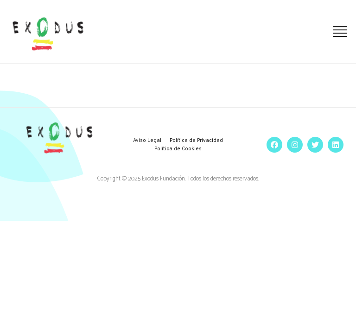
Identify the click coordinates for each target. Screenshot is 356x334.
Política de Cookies (178, 149)
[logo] (48, 34)
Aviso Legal (147, 140)
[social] (272, 145)
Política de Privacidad (196, 140)
